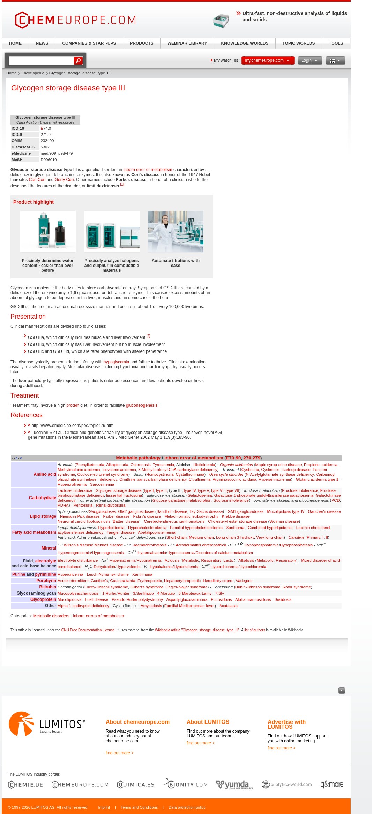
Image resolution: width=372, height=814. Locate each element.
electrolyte (45, 561)
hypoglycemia (116, 361)
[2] (148, 336)
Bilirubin (47, 586)
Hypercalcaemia (151, 553)
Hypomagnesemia (108, 553)
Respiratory (211, 560)
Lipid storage (43, 516)
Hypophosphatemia (262, 545)
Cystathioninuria (190, 474)
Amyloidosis (151, 606)
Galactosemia (200, 495)
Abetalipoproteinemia (156, 532)
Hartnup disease (296, 469)
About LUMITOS (208, 722)
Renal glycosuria (110, 505)
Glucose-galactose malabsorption (181, 500)
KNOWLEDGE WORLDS (245, 43)
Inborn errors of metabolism (98, 615)
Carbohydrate (42, 497)
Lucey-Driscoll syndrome (106, 587)
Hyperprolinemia (72, 484)
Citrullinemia (200, 479)
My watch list (226, 60)
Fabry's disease (147, 516)
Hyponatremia (149, 560)
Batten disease (126, 521)
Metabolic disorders (51, 615)
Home (11, 73)
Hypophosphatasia (296, 545)
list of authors (254, 630)
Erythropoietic (149, 581)
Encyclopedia (32, 73)
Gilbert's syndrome (146, 587)
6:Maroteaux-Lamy (194, 593)
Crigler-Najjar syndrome (186, 587)
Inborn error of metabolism (193, 457)
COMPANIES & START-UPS (89, 43)
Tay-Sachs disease (206, 511)
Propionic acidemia (320, 465)
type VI (217, 490)
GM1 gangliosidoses (245, 511)
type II (161, 490)
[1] (122, 184)
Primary (313, 537)
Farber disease (116, 516)
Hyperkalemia (186, 566)
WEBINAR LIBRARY (187, 43)
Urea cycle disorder (226, 474)
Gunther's (99, 581)
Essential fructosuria (124, 495)
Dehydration (104, 566)
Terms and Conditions (139, 807)
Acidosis (172, 560)
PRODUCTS (141, 43)
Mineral (49, 548)
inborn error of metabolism (148, 169)
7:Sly (219, 593)
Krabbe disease (236, 516)
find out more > (120, 752)
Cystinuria (250, 469)
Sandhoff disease (172, 511)
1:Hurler (109, 593)
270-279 (252, 457)
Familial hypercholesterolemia (196, 527)
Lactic (228, 560)
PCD (336, 500)
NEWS (42, 43)
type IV (190, 490)
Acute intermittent (73, 581)
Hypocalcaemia (180, 553)
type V (203, 490)
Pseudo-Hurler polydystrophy (137, 599)
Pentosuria (83, 505)
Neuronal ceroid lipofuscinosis (84, 521)
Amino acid (45, 474)
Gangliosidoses (102, 511)
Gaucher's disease (324, 511)
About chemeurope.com (138, 722)
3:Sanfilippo (143, 593)
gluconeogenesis (141, 405)
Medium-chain (201, 537)
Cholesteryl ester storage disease (237, 521)
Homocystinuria (160, 474)
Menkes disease (108, 545)
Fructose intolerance (300, 490)
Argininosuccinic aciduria (234, 479)
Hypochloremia (253, 566)
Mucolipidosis (69, 599)
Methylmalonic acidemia (79, 469)
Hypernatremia (123, 560)
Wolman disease (284, 521)
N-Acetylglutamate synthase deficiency (280, 474)
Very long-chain (270, 537)
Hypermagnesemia (74, 553)
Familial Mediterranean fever (189, 606)
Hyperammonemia (275, 479)
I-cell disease (96, 599)
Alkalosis (246, 560)
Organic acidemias (236, 465)
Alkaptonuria (117, 465)
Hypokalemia (161, 566)
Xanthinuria (142, 574)
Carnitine (297, 537)
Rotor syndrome (297, 587)
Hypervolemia (128, 566)
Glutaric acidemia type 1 (317, 479)
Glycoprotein (43, 599)
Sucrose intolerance (231, 500)
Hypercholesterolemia (147, 527)
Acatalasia (228, 606)
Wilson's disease (78, 545)
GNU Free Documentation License (88, 630)
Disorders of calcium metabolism (224, 553)
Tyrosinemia (163, 465)
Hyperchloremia (225, 566)
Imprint (104, 807)
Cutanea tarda (122, 581)
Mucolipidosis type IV (286, 511)
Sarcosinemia (102, 484)
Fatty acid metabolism (34, 532)
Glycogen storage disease (119, 490)
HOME (15, 43)
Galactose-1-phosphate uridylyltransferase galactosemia (263, 495)
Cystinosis (270, 469)
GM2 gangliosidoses (136, 511)
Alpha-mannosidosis (253, 599)
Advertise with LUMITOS (287, 724)
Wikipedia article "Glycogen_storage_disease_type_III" (197, 630)
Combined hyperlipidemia (270, 527)
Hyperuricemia (70, 574)
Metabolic (126, 457)
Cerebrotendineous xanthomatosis (174, 521)
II (327, 537)
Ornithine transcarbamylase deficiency (152, 479)
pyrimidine (45, 574)
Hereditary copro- (218, 581)
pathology (150, 457)
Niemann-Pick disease (79, 516)
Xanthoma (235, 527)
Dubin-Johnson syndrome (258, 587)
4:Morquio (166, 593)
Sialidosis (283, 599)
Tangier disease (121, 532)
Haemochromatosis (149, 545)
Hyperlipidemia (111, 527)
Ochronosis (141, 465)
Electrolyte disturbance (78, 560)
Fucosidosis (221, 599)
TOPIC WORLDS (298, 43)
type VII (232, 490)
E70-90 (233, 457)
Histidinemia (204, 465)
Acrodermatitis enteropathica (201, 545)
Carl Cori (37, 179)
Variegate (244, 581)
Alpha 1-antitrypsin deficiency (83, 606)
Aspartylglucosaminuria (187, 599)
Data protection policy (187, 807)
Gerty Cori (64, 179)
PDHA (63, 505)
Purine (18, 574)
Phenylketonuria (90, 465)
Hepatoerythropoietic (182, 581)
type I (149, 490)
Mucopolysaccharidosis (78, 593)
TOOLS (336, 43)
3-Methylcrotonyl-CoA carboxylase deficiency (177, 469)
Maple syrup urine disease (278, 465)
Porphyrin (46, 580)
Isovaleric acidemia (119, 469)
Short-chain (176, 537)
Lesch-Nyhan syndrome (108, 574)
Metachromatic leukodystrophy (191, 516)
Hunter (123, 593)
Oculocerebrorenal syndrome (102, 474)
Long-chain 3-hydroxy (235, 537)
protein (72, 405)
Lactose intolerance (75, 490)
